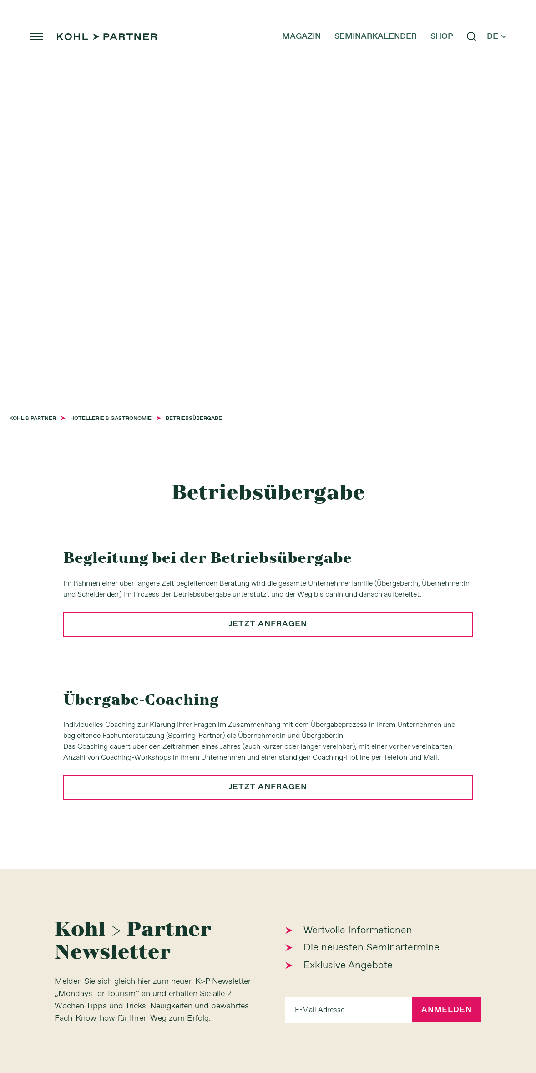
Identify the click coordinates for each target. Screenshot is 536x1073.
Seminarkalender (373, 36)
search (469, 36)
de (494, 36)
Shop (439, 36)
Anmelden (446, 1010)
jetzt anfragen (268, 624)
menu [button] (39, 36)
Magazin (299, 36)
